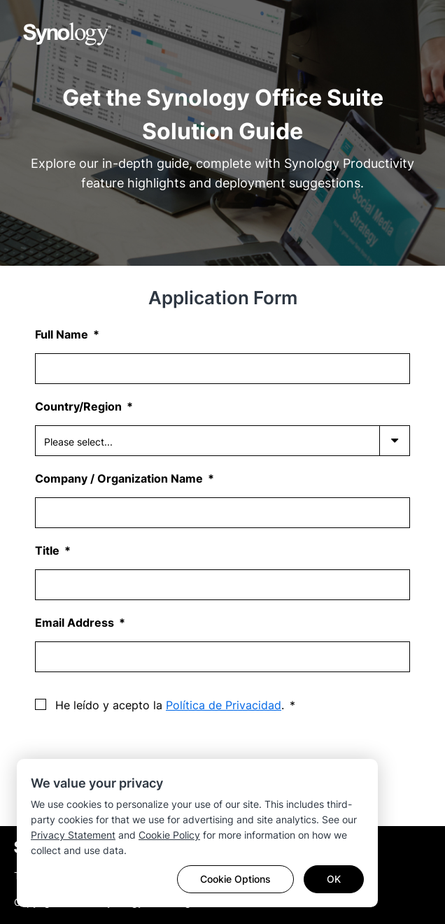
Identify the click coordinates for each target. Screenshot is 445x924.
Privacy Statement (73, 835)
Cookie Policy (169, 835)
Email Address (76, 623)
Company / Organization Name (120, 478)
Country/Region (80, 406)
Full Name (63, 334)
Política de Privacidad (223, 705)
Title (48, 550)
